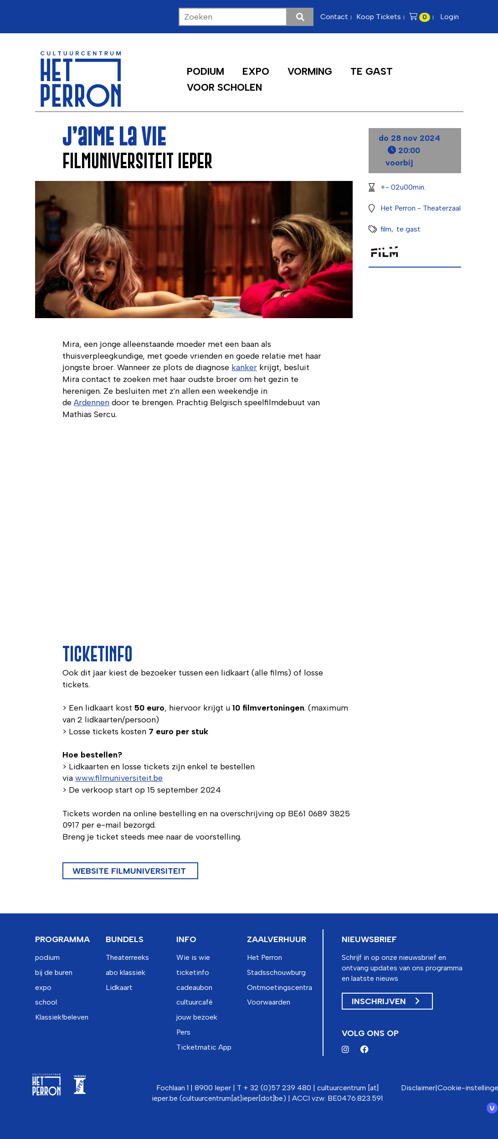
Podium (205, 71)
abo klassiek (125, 972)
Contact (334, 16)
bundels (125, 939)
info (186, 939)
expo (43, 987)
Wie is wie (193, 957)
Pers (183, 1032)
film (385, 229)
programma (62, 939)
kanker (244, 367)
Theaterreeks (127, 957)
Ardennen (91, 402)
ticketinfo (192, 972)
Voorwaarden (268, 1002)
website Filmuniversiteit (130, 871)
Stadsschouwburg (276, 972)
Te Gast (371, 71)
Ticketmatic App (203, 1047)
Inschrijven (385, 1001)
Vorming (310, 71)
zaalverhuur (276, 939)
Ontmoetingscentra (279, 987)
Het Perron (264, 957)
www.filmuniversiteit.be (119, 778)
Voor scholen (224, 87)
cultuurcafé (194, 1002)
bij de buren (53, 972)
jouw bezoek (196, 1017)
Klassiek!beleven (61, 1017)
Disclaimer (418, 1087)
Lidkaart (119, 987)
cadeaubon (194, 987)
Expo (255, 71)
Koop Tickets (378, 16)
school (46, 1002)
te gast (408, 229)
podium (47, 957)
